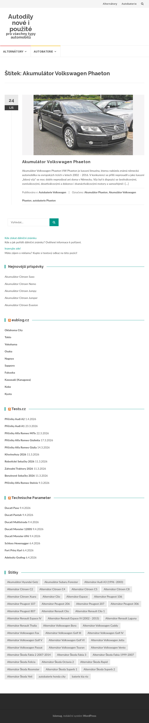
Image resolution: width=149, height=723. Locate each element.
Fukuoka (10, 372)
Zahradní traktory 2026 (19, 468)
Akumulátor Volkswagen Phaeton (56, 161)
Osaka (8, 351)
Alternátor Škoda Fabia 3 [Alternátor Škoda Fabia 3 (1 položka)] (71, 654)
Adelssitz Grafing (15, 557)
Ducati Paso (12, 507)
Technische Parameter (31, 498)
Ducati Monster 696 (17, 536)
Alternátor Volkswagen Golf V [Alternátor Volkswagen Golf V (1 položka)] (24, 640)
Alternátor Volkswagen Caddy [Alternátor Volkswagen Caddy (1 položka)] (100, 625)
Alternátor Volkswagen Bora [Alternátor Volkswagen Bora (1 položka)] (59, 625)
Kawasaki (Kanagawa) (18, 379)
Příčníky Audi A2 (15, 419)
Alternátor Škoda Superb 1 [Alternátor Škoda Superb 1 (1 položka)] (61, 669)
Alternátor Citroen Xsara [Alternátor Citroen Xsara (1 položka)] (21, 596)
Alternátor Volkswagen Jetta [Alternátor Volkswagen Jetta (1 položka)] (107, 640)
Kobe (8, 386)
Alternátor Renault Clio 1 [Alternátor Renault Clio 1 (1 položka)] (90, 611)
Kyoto (8, 394)
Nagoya (9, 358)
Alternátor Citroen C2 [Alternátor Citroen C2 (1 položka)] (20, 589)
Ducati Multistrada (16, 522)
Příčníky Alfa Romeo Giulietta (22, 440)
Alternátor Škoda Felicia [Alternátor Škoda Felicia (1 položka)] (21, 661)
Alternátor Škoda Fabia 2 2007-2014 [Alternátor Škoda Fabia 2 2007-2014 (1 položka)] (29, 654)
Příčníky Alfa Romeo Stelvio (21, 482)
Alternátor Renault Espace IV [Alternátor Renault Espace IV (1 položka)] (24, 618)
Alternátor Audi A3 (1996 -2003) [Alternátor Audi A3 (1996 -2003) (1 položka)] (103, 582)
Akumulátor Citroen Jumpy (20, 290)
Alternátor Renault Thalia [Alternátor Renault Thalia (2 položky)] (22, 625)
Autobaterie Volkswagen (52, 192)
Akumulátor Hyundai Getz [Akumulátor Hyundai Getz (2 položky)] (22, 582)
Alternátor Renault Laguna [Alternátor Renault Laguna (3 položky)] (120, 618)
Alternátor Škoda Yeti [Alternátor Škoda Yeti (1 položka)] (19, 676)
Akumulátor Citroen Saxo (19, 276)
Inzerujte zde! (13, 248)
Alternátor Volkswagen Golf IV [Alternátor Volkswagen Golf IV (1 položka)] (105, 633)
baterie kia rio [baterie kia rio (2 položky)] (80, 676)
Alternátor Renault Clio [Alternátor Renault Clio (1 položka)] (55, 611)
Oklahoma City (14, 330)
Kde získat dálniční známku (20, 238)
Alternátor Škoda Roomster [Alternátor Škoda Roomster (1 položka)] (23, 669)
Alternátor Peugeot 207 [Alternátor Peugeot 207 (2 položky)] (90, 603)
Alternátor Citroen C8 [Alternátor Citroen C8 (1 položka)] (117, 589)
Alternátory (110, 3)
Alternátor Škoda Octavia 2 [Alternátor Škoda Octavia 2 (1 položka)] (58, 661)
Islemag (57, 715)
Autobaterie (129, 3)
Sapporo (10, 365)
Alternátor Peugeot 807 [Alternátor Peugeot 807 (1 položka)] (21, 611)
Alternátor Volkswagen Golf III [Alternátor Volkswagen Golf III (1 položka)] (63, 633)
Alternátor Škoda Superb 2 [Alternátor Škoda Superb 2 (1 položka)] (99, 669)
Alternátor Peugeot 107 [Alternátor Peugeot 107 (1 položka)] (21, 603)
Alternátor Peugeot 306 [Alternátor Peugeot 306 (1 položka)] (125, 603)
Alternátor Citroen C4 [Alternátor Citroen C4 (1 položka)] (52, 589)
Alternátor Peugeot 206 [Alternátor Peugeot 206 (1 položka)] (56, 603)
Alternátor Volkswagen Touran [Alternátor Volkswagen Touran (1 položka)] (67, 647)
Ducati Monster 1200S (18, 529)
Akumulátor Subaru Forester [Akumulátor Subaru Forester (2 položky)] (61, 582)
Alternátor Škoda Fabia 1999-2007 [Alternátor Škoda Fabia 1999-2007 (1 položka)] (113, 654)
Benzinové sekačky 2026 (20, 475)
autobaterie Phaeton (44, 200)
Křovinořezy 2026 (15, 454)
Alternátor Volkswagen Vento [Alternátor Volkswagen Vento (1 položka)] (108, 647)
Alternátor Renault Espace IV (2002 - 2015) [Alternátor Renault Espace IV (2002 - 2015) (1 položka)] (73, 618)
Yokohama (11, 344)
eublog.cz (20, 320)
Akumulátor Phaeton (96, 192)
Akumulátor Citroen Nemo (20, 283)
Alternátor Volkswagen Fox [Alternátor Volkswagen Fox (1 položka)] (23, 633)
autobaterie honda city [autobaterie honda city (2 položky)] (52, 676)
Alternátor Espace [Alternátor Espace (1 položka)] (77, 596)
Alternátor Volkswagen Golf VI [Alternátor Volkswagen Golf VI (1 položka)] (67, 640)
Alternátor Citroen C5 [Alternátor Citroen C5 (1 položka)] (84, 589)
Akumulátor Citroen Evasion (21, 305)
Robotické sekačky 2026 (19, 461)
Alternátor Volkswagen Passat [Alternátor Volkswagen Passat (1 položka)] (24, 647)
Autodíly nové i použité (20, 22)
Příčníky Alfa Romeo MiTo (20, 433)
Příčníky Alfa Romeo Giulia (21, 447)
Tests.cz (18, 409)
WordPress (89, 715)
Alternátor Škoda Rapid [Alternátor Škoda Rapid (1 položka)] (94, 661)
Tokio (8, 337)
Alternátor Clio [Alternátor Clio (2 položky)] (51, 596)
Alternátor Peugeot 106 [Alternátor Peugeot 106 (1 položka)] (108, 596)
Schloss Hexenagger (17, 543)
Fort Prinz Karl (13, 550)
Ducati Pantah (13, 514)
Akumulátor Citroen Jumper (21, 297)
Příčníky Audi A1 (15, 426)
